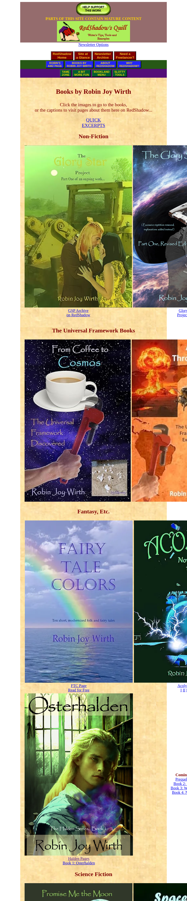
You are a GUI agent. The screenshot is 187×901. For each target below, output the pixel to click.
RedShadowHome (62, 55)
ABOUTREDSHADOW (105, 64)
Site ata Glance (83, 55)
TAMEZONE (65, 73)
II (184, 690)
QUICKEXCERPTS (93, 122)
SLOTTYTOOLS (119, 73)
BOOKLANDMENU (102, 73)
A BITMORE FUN (81, 73)
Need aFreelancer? (125, 55)
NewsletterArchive (102, 55)
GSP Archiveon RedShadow (78, 312)
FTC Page (78, 686)
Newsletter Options (93, 44)
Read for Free (78, 690)
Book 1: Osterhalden (79, 863)
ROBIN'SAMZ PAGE (55, 64)
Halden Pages (79, 859)
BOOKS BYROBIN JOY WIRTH (79, 64)
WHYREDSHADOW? (129, 64)
